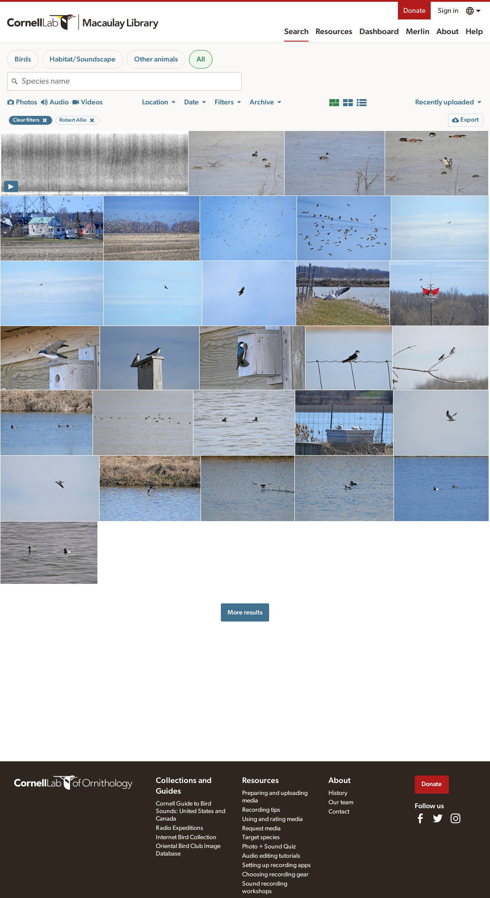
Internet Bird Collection (186, 837)
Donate (414, 10)
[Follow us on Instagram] (455, 818)
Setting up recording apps (276, 865)
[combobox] (131, 81)
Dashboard (379, 32)
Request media (261, 828)
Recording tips (261, 810)
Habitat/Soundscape (83, 59)
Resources (334, 32)
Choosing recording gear (275, 874)
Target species (261, 837)
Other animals (156, 59)
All (201, 59)
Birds (23, 59)
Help (474, 32)
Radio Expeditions (179, 828)
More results (245, 612)
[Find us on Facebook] (420, 818)
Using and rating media (272, 819)
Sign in (448, 10)
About (447, 32)
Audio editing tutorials (271, 856)
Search (296, 32)
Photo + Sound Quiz (269, 847)
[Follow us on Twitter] (437, 818)
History (337, 793)
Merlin (417, 32)
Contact (338, 812)
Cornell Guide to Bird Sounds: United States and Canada (190, 811)
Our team (340, 802)
